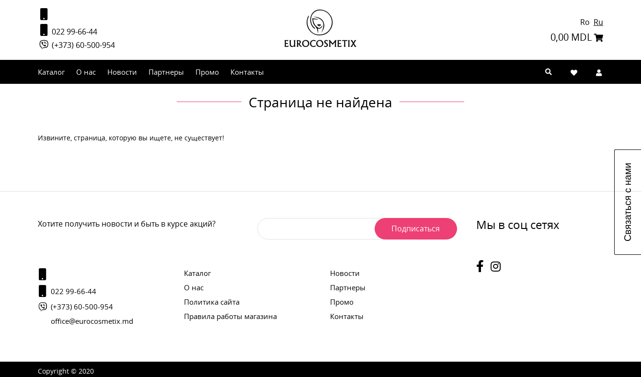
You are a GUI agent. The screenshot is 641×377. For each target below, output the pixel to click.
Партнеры (166, 74)
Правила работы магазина (230, 316)
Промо (207, 74)
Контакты (247, 74)
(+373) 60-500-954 (76, 47)
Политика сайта (212, 302)
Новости (122, 74)
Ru (598, 23)
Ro (586, 23)
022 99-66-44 (67, 31)
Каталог (51, 74)
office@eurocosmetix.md (92, 321)
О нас (86, 74)
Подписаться (413, 228)
